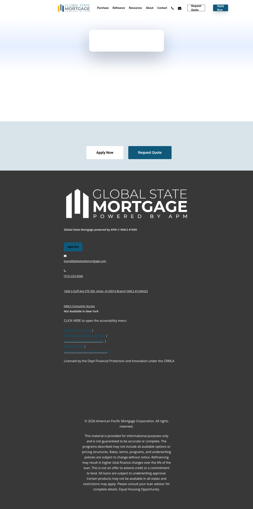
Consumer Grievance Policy (84, 341)
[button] (104, 152)
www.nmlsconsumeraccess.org (86, 351)
